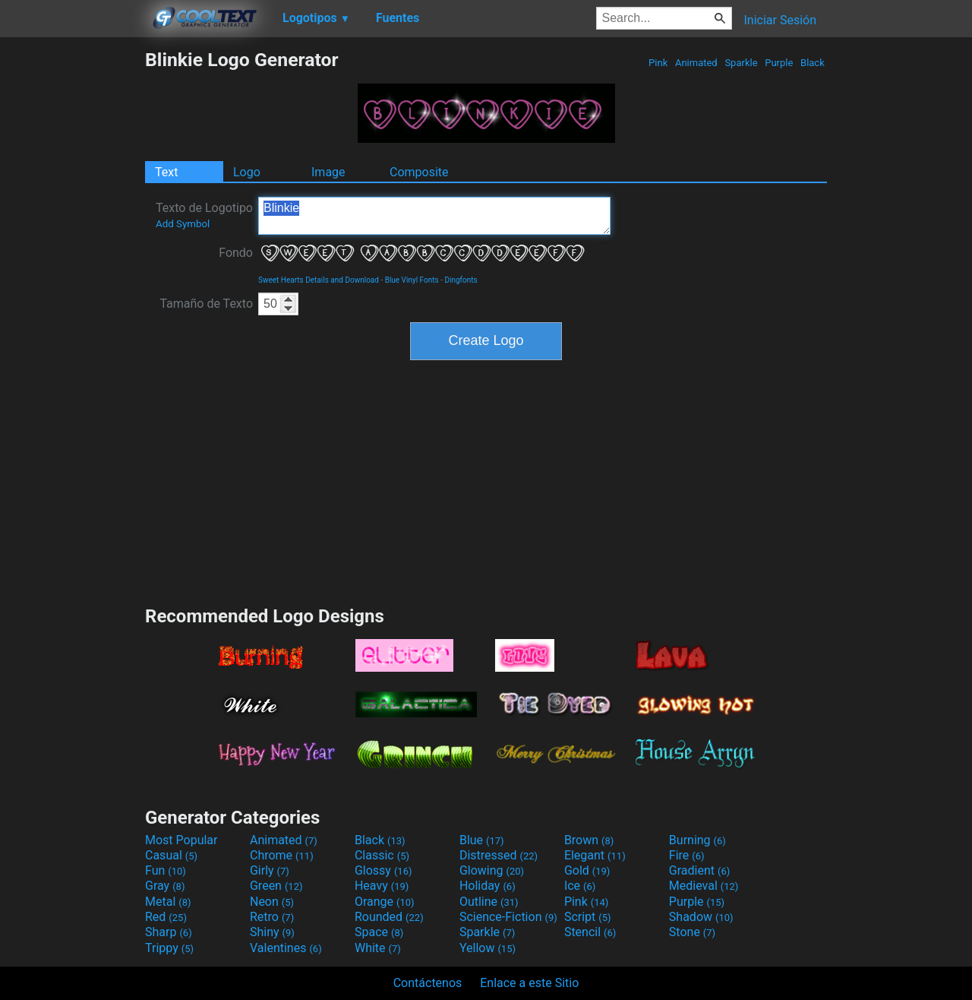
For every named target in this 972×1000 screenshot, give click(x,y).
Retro (272, 917)
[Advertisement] (72, 277)
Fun (165, 870)
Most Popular (181, 840)
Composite (419, 172)
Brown (589, 840)
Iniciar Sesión (779, 20)
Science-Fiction (508, 917)
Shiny (272, 932)
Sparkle (741, 62)
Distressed (498, 855)
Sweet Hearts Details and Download (318, 280)
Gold (587, 870)
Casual (171, 855)
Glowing (491, 870)
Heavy (382, 885)
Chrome (282, 855)
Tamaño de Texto (206, 303)
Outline (489, 901)
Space (379, 932)
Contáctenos (427, 983)
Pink (658, 62)
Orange (385, 901)
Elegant (595, 855)
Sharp (168, 932)
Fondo (236, 252)
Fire (687, 855)
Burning (697, 840)
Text (166, 172)
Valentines (286, 948)
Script (587, 917)
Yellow (487, 948)
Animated (696, 62)
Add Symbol (183, 223)
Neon (272, 901)
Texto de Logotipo (204, 215)
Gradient (699, 870)
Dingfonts (460, 280)
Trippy (169, 948)
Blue (481, 840)
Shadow (701, 917)
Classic (382, 855)
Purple (779, 62)
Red (166, 917)
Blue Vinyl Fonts (412, 280)
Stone (692, 932)
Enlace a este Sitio (529, 983)
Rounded (389, 917)
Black (812, 62)
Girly (269, 870)
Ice (579, 885)
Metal (168, 901)
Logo (246, 172)
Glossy (383, 870)
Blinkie (434, 216)
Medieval (704, 885)
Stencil (590, 932)
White (378, 948)
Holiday (487, 885)
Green (276, 885)
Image (328, 172)
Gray (165, 885)
